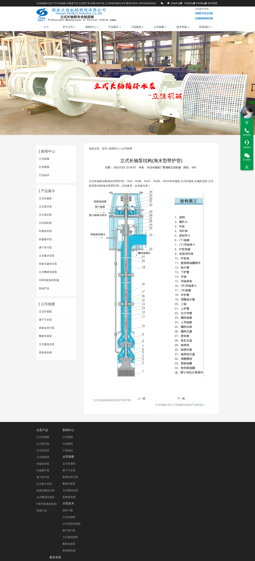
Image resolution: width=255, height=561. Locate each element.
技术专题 (182, 27)
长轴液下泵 (207, 530)
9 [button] (139, 130)
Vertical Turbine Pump (177, 539)
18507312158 (190, 437)
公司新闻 (127, 148)
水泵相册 (106, 430)
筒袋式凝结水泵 (48, 263)
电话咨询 (247, 135)
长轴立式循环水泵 (150, 530)
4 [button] (119, 130)
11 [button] (147, 130)
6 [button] (127, 130)
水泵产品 (42, 430)
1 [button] (108, 130)
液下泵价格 (170, 534)
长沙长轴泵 (125, 539)
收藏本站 (174, 3)
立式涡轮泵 (45, 222)
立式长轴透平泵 (127, 530)
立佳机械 (51, 534)
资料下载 (137, 437)
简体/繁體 (211, 3)
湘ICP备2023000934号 (157, 555)
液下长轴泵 (169, 525)
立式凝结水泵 (46, 344)
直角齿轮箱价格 (131, 534)
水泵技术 (137, 430)
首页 (46, 27)
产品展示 (114, 27)
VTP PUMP (201, 539)
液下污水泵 (45, 319)
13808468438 (190, 445)
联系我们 (205, 27)
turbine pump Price (111, 543)
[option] (127, 83)
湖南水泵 (73, 539)
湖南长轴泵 (89, 539)
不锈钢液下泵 (152, 534)
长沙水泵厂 (57, 539)
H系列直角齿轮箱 (49, 280)
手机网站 (186, 3)
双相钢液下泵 (109, 534)
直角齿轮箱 (45, 352)
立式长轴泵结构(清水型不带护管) (112, 400)
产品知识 (44, 175)
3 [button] (115, 130)
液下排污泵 (45, 247)
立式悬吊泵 (45, 206)
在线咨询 (247, 147)
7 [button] (131, 130)
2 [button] (112, 130)
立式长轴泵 (45, 198)
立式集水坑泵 (46, 255)
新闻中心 (91, 27)
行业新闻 (44, 167)
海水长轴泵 (51, 530)
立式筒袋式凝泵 (141, 450)
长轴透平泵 (45, 239)
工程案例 (137, 27)
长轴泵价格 (86, 530)
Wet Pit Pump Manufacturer (143, 543)
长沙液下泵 (107, 539)
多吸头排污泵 (46, 327)
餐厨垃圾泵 (45, 336)
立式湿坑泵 (45, 214)
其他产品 (44, 288)
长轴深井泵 (45, 231)
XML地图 (176, 555)
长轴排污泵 (172, 530)
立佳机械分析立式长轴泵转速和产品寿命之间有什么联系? (184, 404)
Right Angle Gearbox (148, 539)
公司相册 (160, 27)
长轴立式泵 (189, 530)
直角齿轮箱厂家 (88, 534)
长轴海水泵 (151, 525)
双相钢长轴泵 (208, 525)
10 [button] (143, 130)
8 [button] (135, 130)
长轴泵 (59, 525)
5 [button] (123, 130)
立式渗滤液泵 (139, 463)
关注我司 (247, 160)
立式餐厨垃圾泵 (48, 272)
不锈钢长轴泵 (188, 525)
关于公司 (69, 27)
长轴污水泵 (91, 525)
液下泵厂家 (188, 534)
